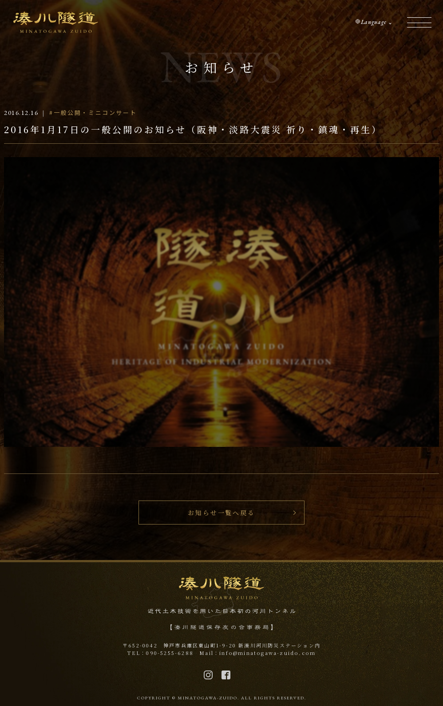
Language (374, 22)
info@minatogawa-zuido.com (267, 652)
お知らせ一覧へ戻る (221, 512)
